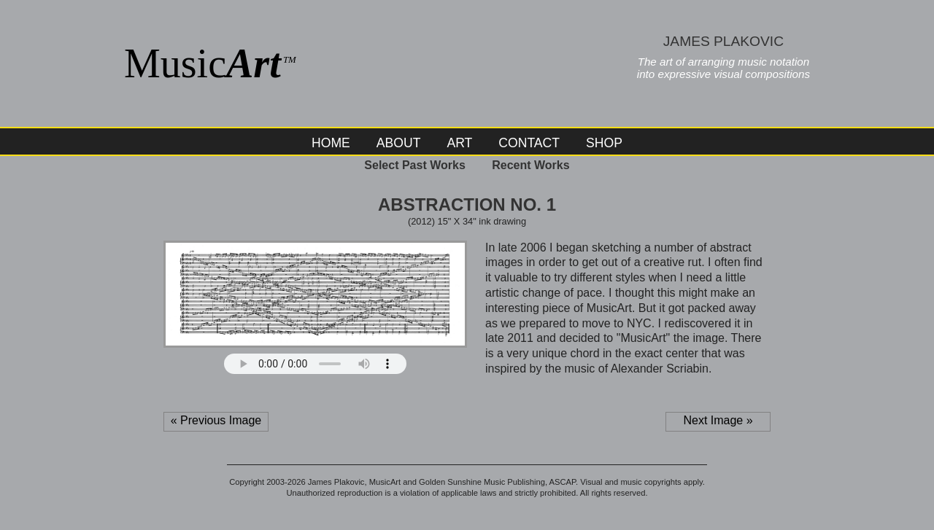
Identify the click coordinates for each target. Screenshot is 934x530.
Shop (604, 143)
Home (331, 143)
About (399, 143)
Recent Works (530, 165)
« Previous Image (216, 420)
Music (210, 63)
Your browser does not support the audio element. (315, 364)
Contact (529, 143)
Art (459, 143)
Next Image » (717, 420)
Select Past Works (414, 165)
